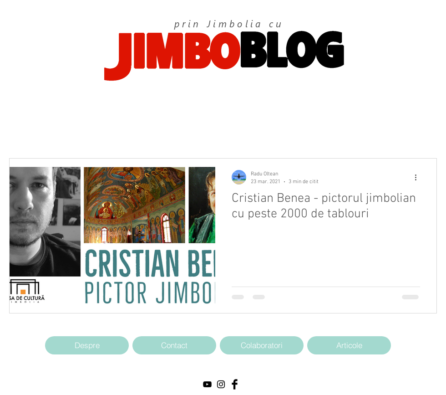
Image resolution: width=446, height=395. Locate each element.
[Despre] (87, 345)
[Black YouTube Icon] (207, 384)
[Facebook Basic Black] (234, 384)
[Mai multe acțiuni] (418, 177)
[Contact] (174, 345)
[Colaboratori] (262, 345)
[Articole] (349, 345)
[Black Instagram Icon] (221, 384)
